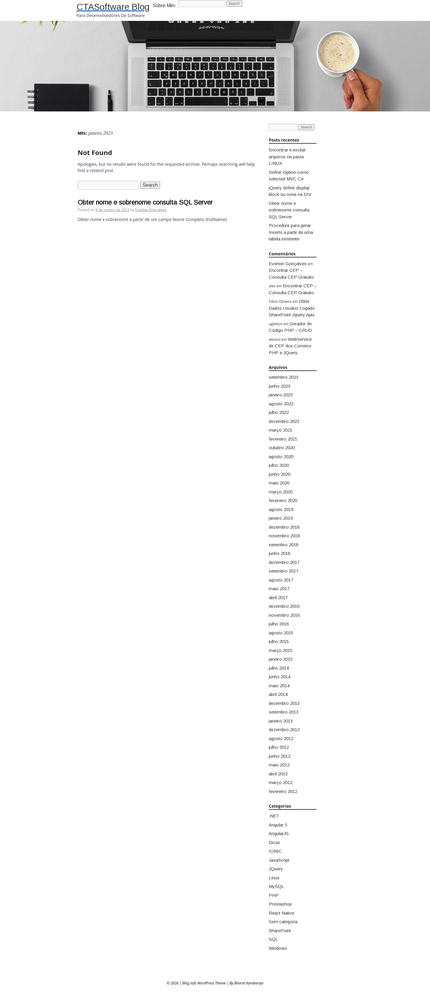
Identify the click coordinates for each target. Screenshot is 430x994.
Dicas (274, 842)
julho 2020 (279, 465)
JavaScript (279, 860)
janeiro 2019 (281, 518)
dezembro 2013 (284, 703)
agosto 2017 (281, 579)
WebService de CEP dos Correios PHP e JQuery (290, 346)
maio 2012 (279, 764)
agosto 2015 (281, 632)
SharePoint (280, 930)
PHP (274, 895)
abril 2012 (278, 773)
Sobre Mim (164, 5)
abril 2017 (278, 597)
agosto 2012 (281, 738)
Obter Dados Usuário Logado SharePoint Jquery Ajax (292, 308)
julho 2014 (279, 668)
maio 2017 (279, 588)
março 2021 (280, 429)
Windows (278, 948)
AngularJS (279, 833)
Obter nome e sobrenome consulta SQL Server (145, 202)
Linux (274, 877)
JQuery (276, 868)
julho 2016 (279, 623)
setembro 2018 (283, 544)
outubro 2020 (282, 447)
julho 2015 (279, 641)
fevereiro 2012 (283, 791)
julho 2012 (279, 747)
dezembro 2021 (284, 421)
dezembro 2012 (284, 729)
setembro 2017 (283, 570)
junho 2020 (279, 474)
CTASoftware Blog (113, 7)
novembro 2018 (284, 535)
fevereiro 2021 (283, 438)
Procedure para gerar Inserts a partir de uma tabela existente (291, 232)
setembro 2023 (283, 377)
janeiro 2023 (281, 394)
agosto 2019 (281, 509)
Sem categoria (283, 921)
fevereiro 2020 (283, 500)
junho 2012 (279, 756)
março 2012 (280, 782)
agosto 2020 (281, 456)
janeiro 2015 (281, 659)
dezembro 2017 (284, 562)
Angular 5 (278, 824)
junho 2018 (279, 553)
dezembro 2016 (284, 606)
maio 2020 (279, 482)
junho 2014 (279, 676)
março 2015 (280, 650)
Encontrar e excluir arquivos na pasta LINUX (287, 156)
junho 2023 (279, 386)
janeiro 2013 (281, 720)
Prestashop (280, 903)
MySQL (276, 886)
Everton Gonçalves (150, 210)
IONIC (275, 851)
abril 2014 (278, 694)
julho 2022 (279, 412)
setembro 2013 (283, 711)
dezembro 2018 (284, 527)
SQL (273, 939)
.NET (274, 815)
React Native (281, 912)
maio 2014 (279, 685)
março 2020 (280, 491)
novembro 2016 (284, 615)
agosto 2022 (281, 403)
